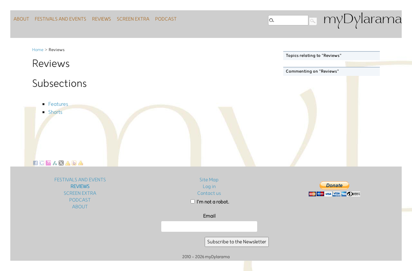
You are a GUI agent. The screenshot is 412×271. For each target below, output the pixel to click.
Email (209, 216)
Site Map (209, 180)
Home (37, 50)
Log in (209, 187)
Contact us (209, 193)
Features (57, 103)
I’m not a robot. (210, 202)
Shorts (54, 110)
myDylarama (362, 20)
